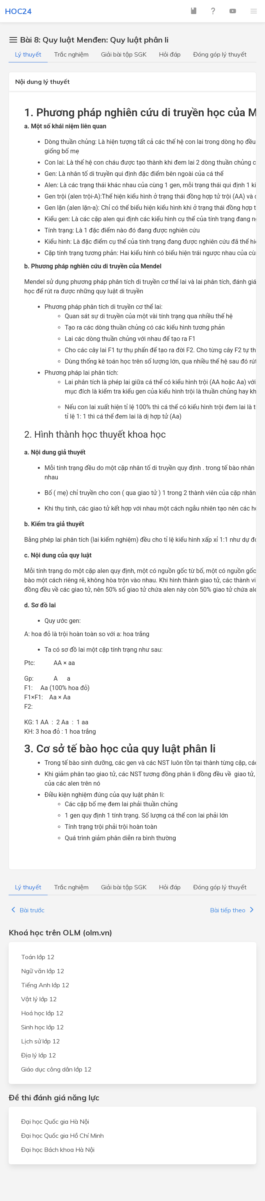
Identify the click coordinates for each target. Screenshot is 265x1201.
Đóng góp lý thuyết (220, 54)
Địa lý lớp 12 (38, 1055)
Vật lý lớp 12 (39, 999)
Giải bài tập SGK (123, 54)
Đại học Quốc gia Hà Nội (55, 1121)
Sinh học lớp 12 (42, 1027)
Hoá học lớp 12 (42, 1013)
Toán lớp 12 (38, 957)
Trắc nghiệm (71, 54)
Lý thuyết (28, 54)
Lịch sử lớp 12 (40, 1041)
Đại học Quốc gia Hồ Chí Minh (62, 1135)
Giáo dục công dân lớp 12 (56, 1069)
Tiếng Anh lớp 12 (45, 985)
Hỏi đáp (170, 54)
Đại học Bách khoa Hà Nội (57, 1149)
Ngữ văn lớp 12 (42, 971)
